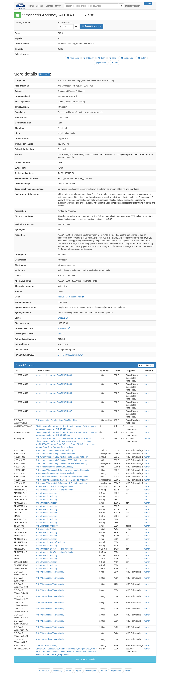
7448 (61, 334)
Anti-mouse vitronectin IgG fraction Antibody (55, 473)
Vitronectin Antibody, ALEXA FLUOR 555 (54, 393)
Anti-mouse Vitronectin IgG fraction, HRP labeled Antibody (61, 483)
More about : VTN (75, 297)
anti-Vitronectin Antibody (46, 493)
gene (112, 58)
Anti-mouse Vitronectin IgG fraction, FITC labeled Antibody (61, 480)
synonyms (100, 62)
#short (128, 671)
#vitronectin (44, 671)
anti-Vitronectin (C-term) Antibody (50, 542)
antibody (88, 58)
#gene (78, 671)
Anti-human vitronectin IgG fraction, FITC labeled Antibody (61, 460)
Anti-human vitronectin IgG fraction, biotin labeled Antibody (61, 457)
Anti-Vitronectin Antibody (46, 526)
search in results (146, 365)
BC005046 (64, 328)
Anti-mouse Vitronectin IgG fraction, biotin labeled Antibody (62, 476)
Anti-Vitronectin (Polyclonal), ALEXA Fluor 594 (56, 420)
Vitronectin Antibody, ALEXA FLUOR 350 (54, 384)
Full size (147, 4)
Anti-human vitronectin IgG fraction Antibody (55, 453)
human (147, 375)
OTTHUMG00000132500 (70, 355)
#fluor (68, 671)
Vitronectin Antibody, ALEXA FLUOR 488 (54, 375)
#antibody (58, 671)
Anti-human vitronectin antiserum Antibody (54, 450)
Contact (49, 6)
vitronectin (73, 58)
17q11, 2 (63, 318)
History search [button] (133, 6)
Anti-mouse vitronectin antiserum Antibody (54, 467)
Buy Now (91, 26)
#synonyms (116, 671)
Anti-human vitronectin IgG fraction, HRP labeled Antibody (61, 463)
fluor (101, 58)
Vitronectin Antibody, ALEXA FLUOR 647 (54, 411)
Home (31, 6)
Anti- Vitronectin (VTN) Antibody (50, 572)
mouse (147, 438)
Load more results (85, 659)
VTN (61, 297)
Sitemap (39, 6)
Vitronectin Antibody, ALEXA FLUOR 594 (54, 402)
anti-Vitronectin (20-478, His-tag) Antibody (54, 486)
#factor (104, 671)
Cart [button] (59, 6)
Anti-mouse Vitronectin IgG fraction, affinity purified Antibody (62, 470)
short (114, 62)
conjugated (127, 58)
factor (142, 58)
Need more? (44, 74)
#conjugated (90, 671)
